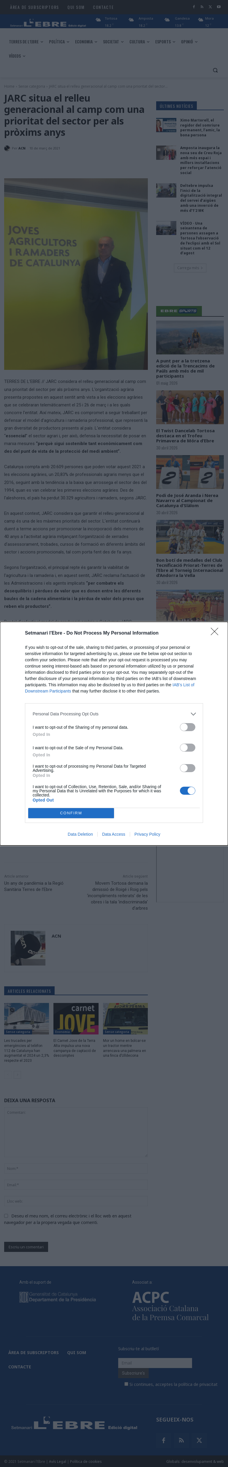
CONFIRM (71, 813)
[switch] (187, 727)
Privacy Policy (147, 834)
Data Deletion (80, 834)
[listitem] (114, 714)
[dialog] (114, 734)
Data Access (113, 834)
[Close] (216, 633)
